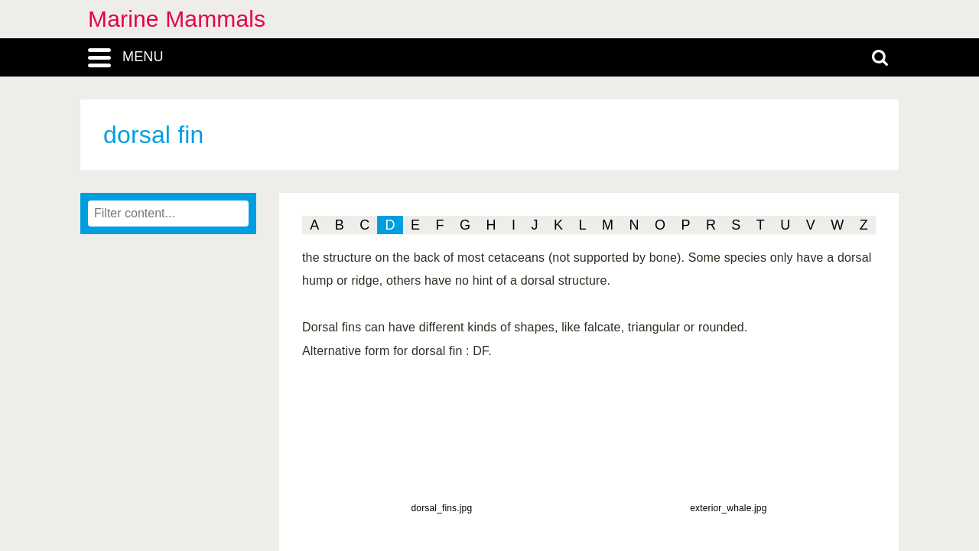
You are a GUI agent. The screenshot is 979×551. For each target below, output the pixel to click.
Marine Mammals (176, 18)
